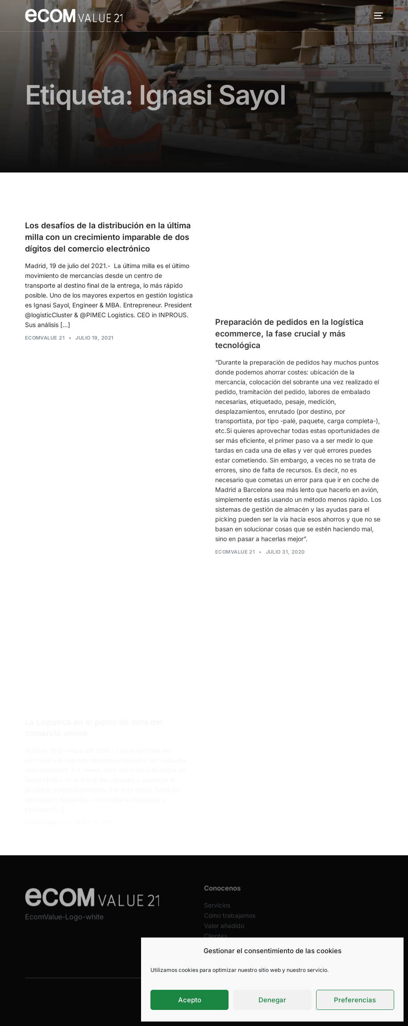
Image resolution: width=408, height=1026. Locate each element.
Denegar (272, 1000)
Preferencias (355, 1000)
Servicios (217, 910)
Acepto (189, 1000)
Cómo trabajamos (229, 920)
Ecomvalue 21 (45, 338)
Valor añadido (224, 930)
